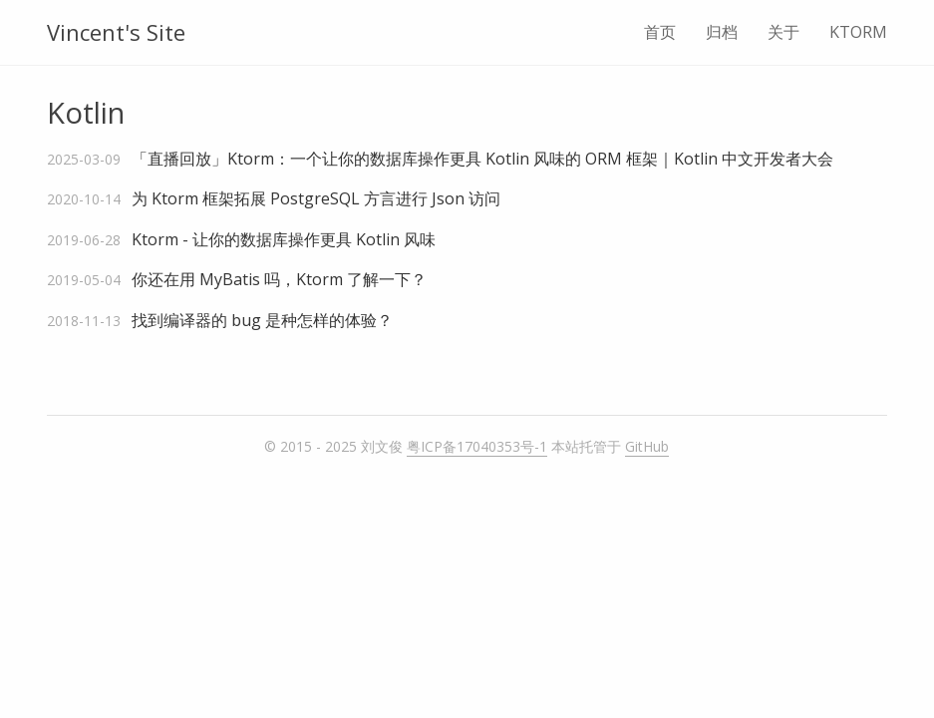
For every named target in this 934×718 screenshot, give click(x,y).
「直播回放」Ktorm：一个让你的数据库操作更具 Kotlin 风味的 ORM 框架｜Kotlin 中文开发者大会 (482, 159)
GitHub (647, 446)
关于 (783, 32)
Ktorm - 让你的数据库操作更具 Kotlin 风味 (284, 239)
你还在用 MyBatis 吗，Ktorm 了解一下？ (279, 279)
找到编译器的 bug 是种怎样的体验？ (262, 320)
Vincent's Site (116, 32)
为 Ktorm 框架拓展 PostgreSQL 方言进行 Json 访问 (316, 198)
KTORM (858, 32)
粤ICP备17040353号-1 (477, 446)
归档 (722, 32)
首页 (660, 32)
